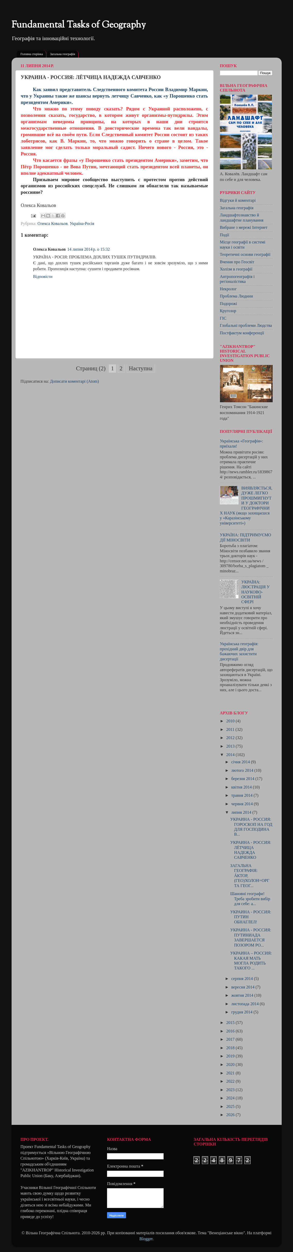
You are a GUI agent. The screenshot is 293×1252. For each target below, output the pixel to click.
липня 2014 (241, 812)
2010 (231, 721)
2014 (231, 754)
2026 (231, 1115)
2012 (231, 738)
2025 (231, 1106)
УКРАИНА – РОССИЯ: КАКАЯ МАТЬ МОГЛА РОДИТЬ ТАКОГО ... (251, 960)
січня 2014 (241, 762)
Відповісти (42, 276)
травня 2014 (242, 795)
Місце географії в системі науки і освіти (242, 244)
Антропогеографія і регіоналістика (237, 279)
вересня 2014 (243, 987)
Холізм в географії (236, 269)
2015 (231, 1022)
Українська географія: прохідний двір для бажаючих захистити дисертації (239, 651)
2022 (231, 1081)
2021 (231, 1073)
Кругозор (228, 311)
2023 (231, 1090)
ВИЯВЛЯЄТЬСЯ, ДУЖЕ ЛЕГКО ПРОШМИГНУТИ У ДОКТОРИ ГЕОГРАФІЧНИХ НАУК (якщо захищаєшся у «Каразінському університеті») (246, 506)
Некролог (228, 289)
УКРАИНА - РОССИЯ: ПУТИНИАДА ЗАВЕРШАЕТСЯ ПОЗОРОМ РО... (250, 937)
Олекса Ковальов (53, 223)
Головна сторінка (32, 54)
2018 (231, 1048)
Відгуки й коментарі (238, 200)
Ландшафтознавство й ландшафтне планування (241, 217)
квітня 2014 (242, 787)
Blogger (146, 1239)
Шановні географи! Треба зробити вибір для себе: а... (250, 898)
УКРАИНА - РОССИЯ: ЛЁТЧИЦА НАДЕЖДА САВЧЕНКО (250, 850)
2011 (231, 729)
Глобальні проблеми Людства (246, 325)
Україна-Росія (82, 223)
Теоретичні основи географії (245, 254)
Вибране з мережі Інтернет (244, 227)
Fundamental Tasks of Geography (79, 25)
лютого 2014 (242, 770)
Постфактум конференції (242, 333)
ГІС (223, 318)
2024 (231, 1098)
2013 (231, 746)
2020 (231, 1064)
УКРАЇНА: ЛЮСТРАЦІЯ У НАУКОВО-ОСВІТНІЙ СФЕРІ (255, 592)
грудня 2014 (242, 1012)
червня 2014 (242, 804)
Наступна (141, 368)
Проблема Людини (236, 296)
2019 (231, 1056)
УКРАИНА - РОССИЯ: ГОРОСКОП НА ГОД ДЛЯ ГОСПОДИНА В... (251, 827)
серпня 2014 (242, 978)
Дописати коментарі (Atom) (74, 381)
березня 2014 (243, 778)
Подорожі (228, 303)
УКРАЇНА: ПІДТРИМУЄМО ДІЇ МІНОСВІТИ (245, 537)
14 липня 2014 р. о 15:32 (88, 249)
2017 (231, 1039)
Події (224, 235)
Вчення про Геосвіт (237, 262)
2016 (231, 1031)
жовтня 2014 (242, 995)
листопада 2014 (245, 1004)
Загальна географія (62, 54)
